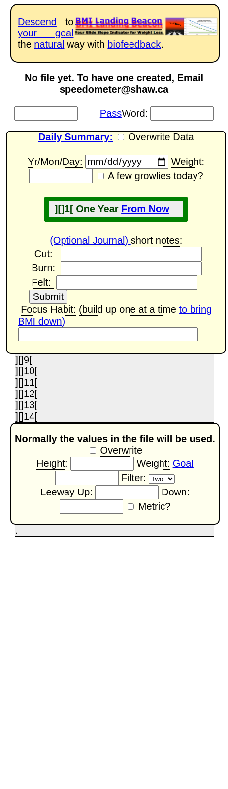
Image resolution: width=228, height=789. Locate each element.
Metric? (154, 506)
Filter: (133, 478)
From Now (145, 208)
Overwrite (149, 137)
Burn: (45, 268)
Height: (51, 464)
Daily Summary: (75, 137)
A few (120, 176)
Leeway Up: (66, 492)
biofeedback (134, 44)
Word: (124, 113)
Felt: (42, 283)
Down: (176, 492)
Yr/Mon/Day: (55, 162)
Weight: (187, 162)
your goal (45, 33)
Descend (37, 21)
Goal (183, 463)
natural (49, 44)
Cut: (46, 254)
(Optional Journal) (90, 240)
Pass (111, 113)
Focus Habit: (48, 310)
